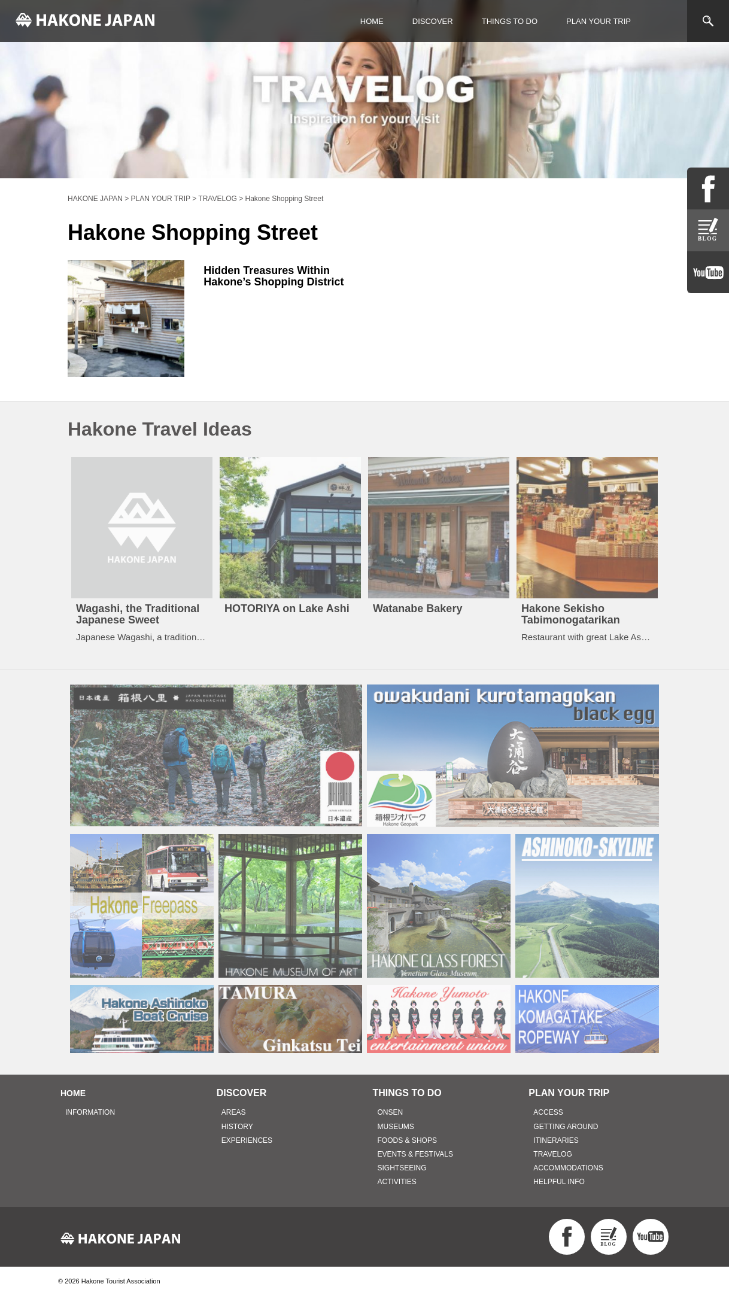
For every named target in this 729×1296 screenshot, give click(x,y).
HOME (372, 21)
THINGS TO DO (509, 21)
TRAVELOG (552, 1154)
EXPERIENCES (246, 1140)
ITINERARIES (555, 1140)
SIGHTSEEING (402, 1168)
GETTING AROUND (565, 1126)
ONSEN (390, 1112)
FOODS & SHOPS (407, 1140)
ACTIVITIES (397, 1182)
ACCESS (548, 1112)
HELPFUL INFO (559, 1182)
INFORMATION (90, 1112)
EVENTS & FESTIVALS (415, 1154)
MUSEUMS (396, 1126)
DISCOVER (432, 21)
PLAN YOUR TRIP (598, 21)
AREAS (233, 1112)
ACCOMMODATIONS (568, 1168)
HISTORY (237, 1126)
